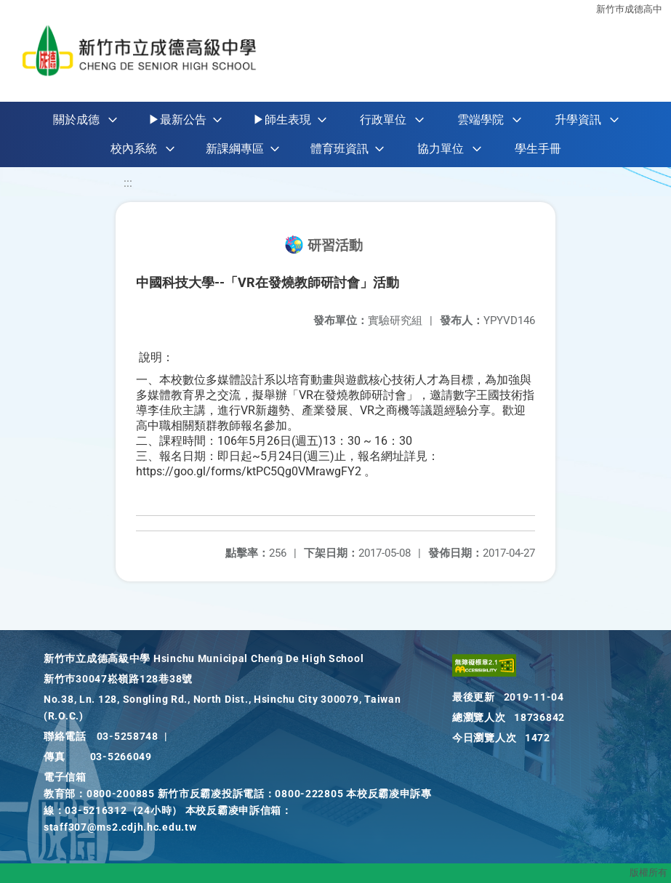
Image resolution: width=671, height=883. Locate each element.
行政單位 (383, 119)
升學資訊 (578, 119)
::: (128, 183)
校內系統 (134, 149)
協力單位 (440, 149)
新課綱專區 (235, 149)
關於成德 (76, 119)
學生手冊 (538, 149)
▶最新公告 (177, 119)
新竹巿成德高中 (629, 9)
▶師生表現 (282, 119)
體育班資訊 (339, 149)
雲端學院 (480, 119)
